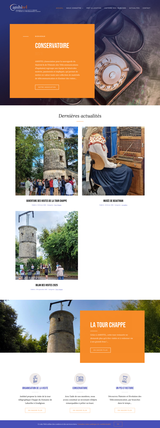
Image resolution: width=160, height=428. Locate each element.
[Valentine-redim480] (113, 127)
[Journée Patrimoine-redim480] (46, 127)
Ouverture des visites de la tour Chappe (46, 201)
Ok (118, 424)
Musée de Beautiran (113, 201)
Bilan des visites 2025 (47, 285)
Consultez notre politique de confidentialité (94, 424)
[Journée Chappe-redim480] (46, 212)
